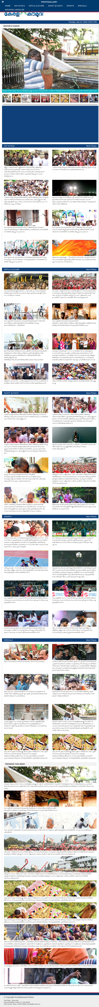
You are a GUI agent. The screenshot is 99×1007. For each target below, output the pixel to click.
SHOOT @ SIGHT (55, 6)
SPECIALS (82, 6)
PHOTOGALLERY (29, 2)
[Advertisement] (50, 124)
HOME (7, 6)
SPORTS (70, 6)
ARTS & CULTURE (36, 6)
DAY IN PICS (19, 6)
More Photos (91, 146)
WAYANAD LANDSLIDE (14, 10)
